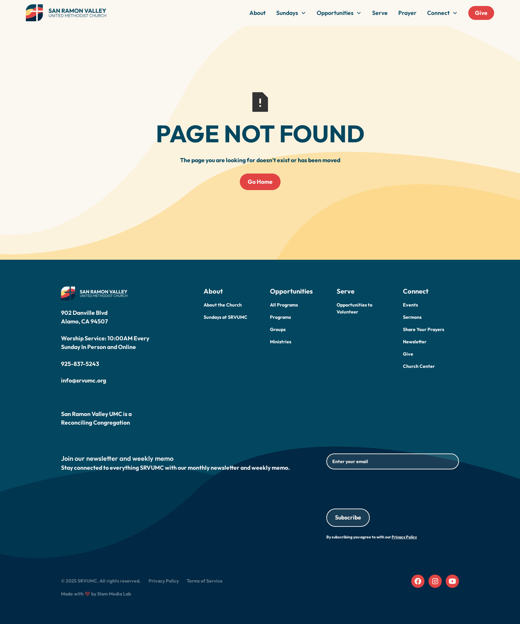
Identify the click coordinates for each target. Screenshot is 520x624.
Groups (278, 329)
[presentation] (376, 488)
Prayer (407, 13)
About (257, 13)
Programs (280, 317)
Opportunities (335, 13)
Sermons (412, 317)
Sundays (287, 13)
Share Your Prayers (423, 329)
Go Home (260, 181)
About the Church (223, 305)
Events (410, 305)
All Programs (284, 305)
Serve (380, 13)
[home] (66, 13)
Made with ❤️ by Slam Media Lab (96, 594)
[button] (291, 13)
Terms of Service (205, 581)
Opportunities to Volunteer (354, 308)
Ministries (280, 342)
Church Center (419, 366)
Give (481, 13)
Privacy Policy (164, 581)
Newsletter (414, 342)
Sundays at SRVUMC (225, 317)
